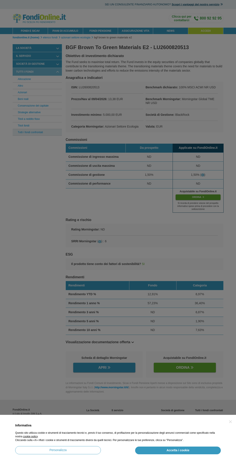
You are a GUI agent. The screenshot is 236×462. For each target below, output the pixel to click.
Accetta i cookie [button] (178, 450)
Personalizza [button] (58, 450)
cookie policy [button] (30, 436)
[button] (230, 421)
